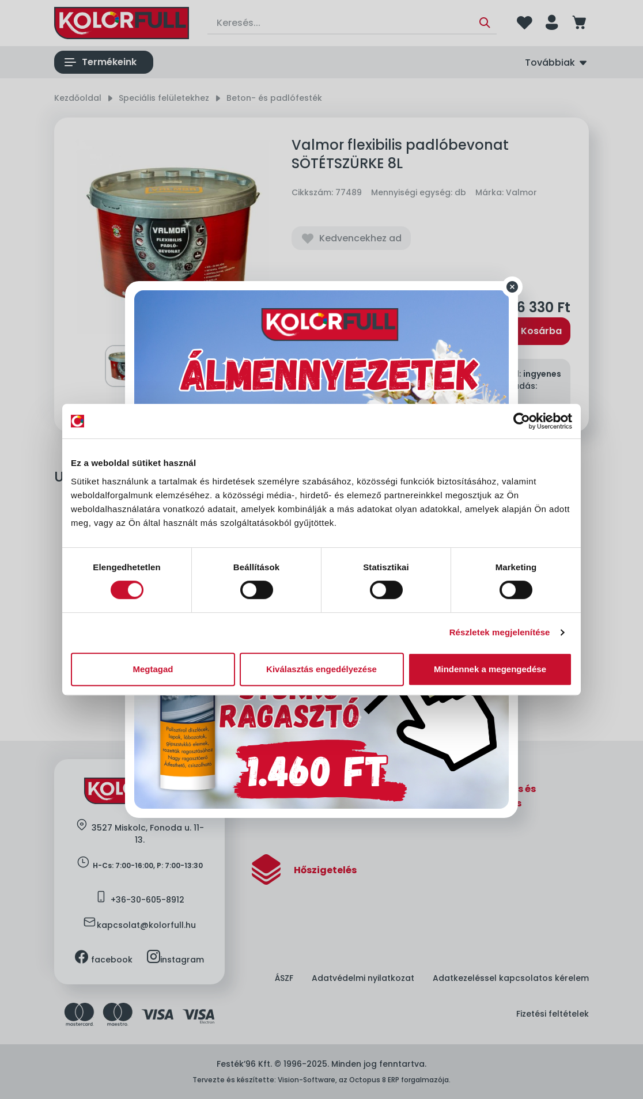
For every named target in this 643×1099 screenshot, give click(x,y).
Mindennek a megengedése (490, 669)
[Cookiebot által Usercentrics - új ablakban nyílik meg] (521, 421)
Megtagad (153, 669)
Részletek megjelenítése (499, 632)
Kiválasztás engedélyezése (321, 669)
